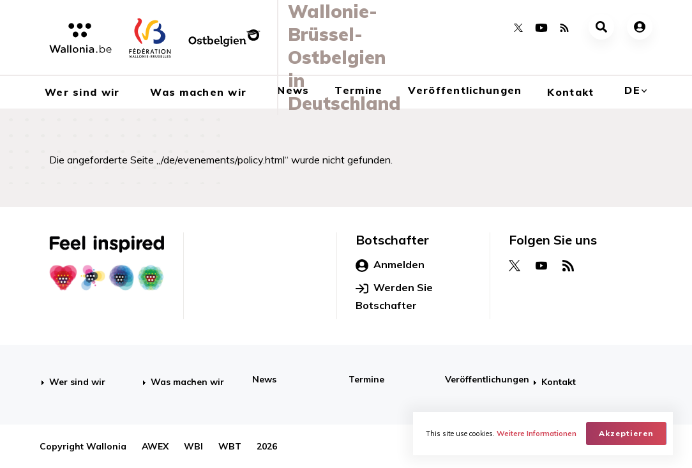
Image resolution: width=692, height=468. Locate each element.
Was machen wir (187, 382)
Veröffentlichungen (465, 90)
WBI (193, 446)
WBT (229, 446)
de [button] (632, 90)
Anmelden (390, 265)
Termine (366, 379)
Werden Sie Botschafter (394, 296)
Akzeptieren (626, 433)
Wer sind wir (77, 382)
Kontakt (570, 92)
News (264, 379)
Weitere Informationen (536, 433)
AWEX (155, 446)
